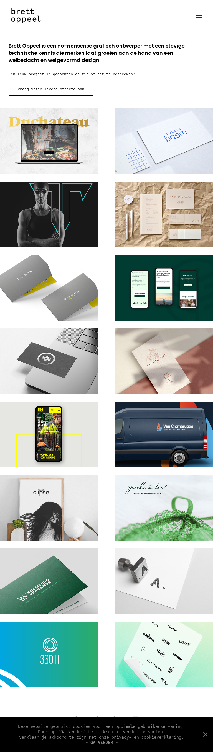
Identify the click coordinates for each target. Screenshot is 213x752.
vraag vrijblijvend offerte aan (51, 88)
